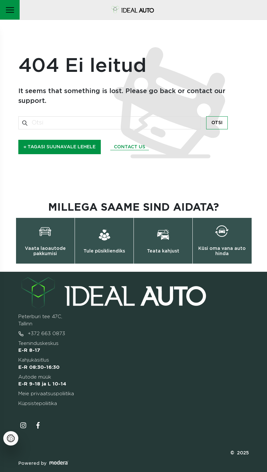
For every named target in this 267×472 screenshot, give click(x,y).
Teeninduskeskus (38, 347)
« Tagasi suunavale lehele (60, 147)
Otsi (216, 123)
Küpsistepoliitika (37, 403)
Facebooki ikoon (38, 425)
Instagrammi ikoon (23, 425)
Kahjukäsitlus (39, 364)
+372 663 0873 (41, 333)
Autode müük (42, 381)
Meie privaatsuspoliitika (46, 393)
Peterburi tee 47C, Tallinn (40, 320)
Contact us (129, 147)
